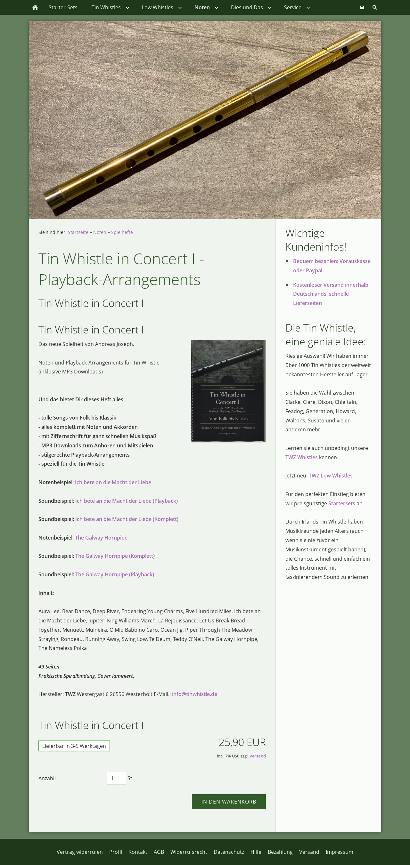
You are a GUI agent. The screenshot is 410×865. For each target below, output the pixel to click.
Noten (99, 232)
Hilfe (255, 851)
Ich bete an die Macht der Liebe (113, 482)
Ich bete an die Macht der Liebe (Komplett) (126, 519)
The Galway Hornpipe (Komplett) (115, 555)
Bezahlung (280, 851)
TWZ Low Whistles (331, 475)
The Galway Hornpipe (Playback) (114, 574)
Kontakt (137, 851)
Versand (258, 756)
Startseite (78, 232)
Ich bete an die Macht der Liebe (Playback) (126, 500)
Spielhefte (122, 232)
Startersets (341, 503)
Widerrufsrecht (188, 851)
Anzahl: (47, 778)
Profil (115, 851)
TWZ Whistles (301, 457)
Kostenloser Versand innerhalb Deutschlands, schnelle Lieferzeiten (330, 294)
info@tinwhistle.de (194, 694)
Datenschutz (229, 851)
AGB (159, 851)
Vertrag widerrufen (80, 851)
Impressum (339, 851)
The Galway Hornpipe (101, 537)
